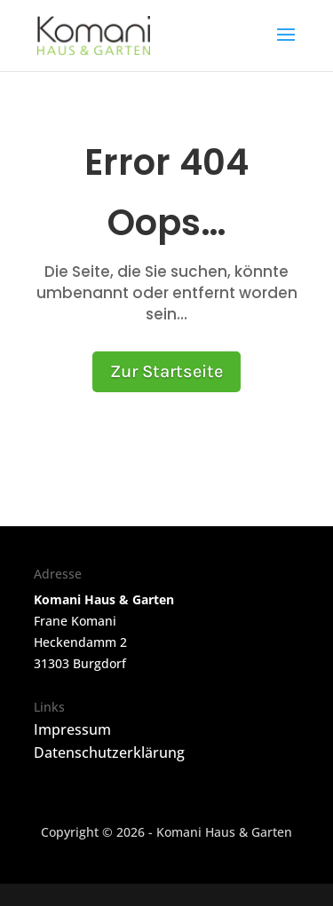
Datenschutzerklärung (109, 752)
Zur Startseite (166, 371)
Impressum (72, 729)
